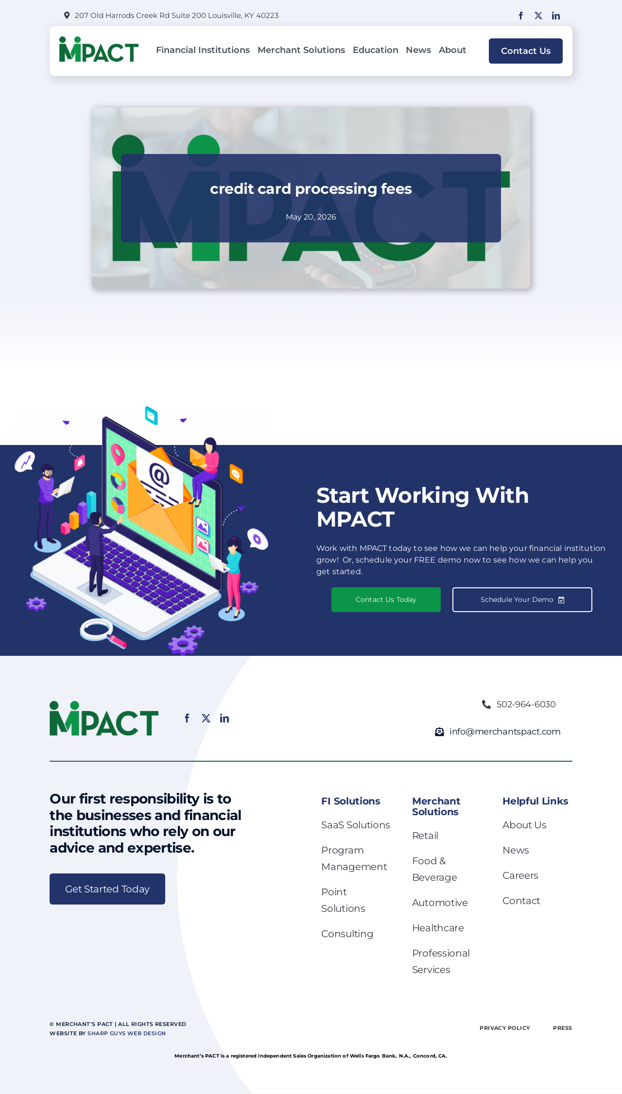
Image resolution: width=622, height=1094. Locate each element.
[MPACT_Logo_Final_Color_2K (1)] (98, 40)
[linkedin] (556, 15)
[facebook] (521, 15)
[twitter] (538, 15)
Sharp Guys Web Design (126, 1033)
